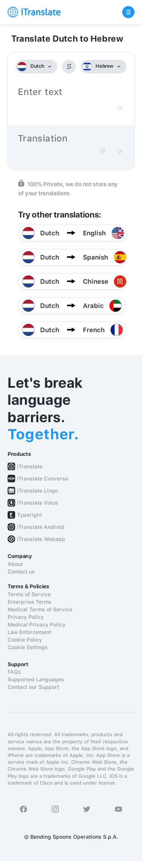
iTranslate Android (40, 527)
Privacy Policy (26, 617)
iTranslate (29, 466)
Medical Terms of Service (40, 609)
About (15, 564)
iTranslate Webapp (41, 539)
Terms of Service (29, 594)
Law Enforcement (29, 632)
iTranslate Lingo (37, 491)
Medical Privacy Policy (37, 625)
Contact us (21, 572)
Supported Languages (36, 679)
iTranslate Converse (42, 479)
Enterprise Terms (29, 602)
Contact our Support (33, 687)
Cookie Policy (25, 640)
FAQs (14, 672)
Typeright (29, 515)
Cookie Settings (28, 647)
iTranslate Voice (37, 503)
